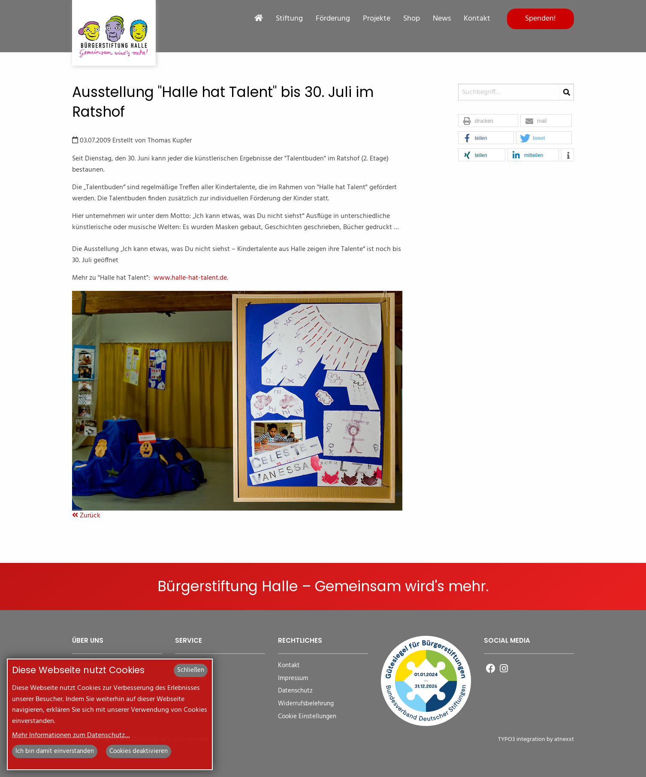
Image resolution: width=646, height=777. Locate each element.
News (442, 19)
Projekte (376, 19)
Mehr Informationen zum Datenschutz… (71, 735)
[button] (488, 121)
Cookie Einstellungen (307, 717)
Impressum (293, 678)
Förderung (333, 19)
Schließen (190, 670)
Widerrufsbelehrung (306, 704)
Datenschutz (295, 691)
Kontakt (477, 19)
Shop (411, 19)
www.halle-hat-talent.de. (191, 278)
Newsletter (190, 678)
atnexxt (564, 739)
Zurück (86, 515)
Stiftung (289, 19)
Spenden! (540, 18)
